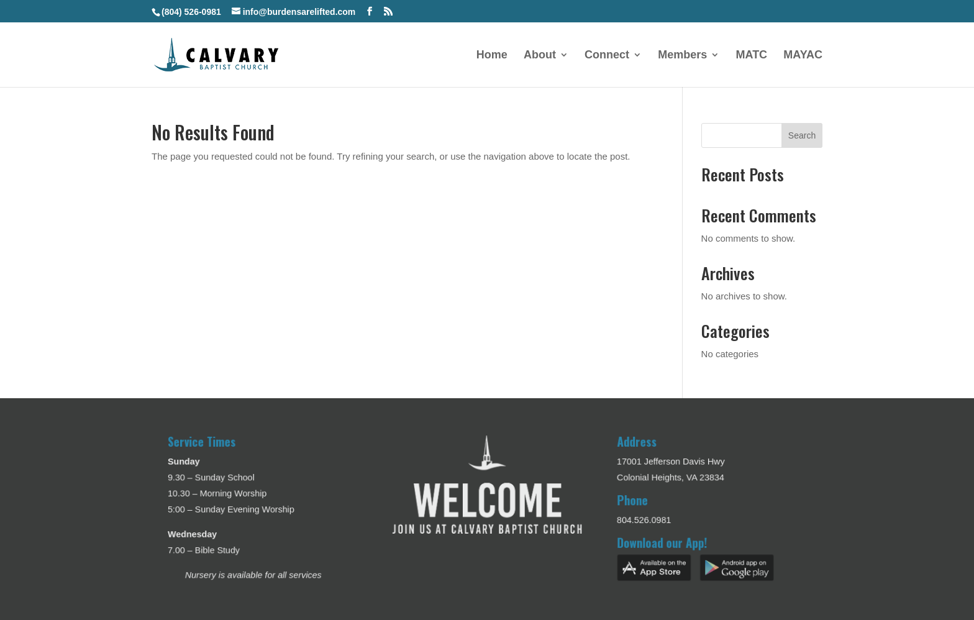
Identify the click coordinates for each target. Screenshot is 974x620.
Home (491, 55)
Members (682, 55)
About (540, 55)
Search (802, 135)
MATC (751, 55)
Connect (607, 55)
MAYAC (802, 55)
